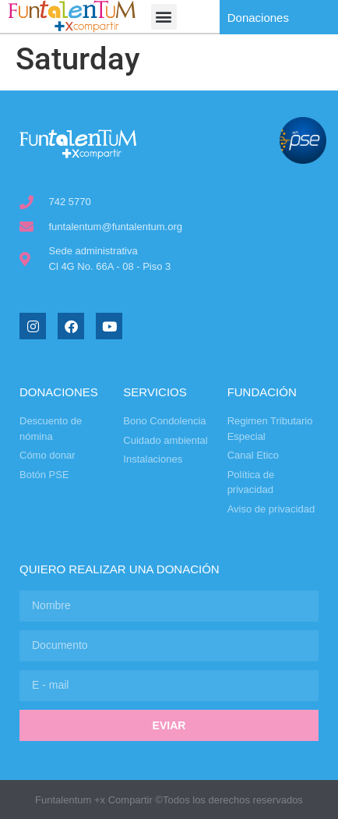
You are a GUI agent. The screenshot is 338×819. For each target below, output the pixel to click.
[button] (164, 17)
